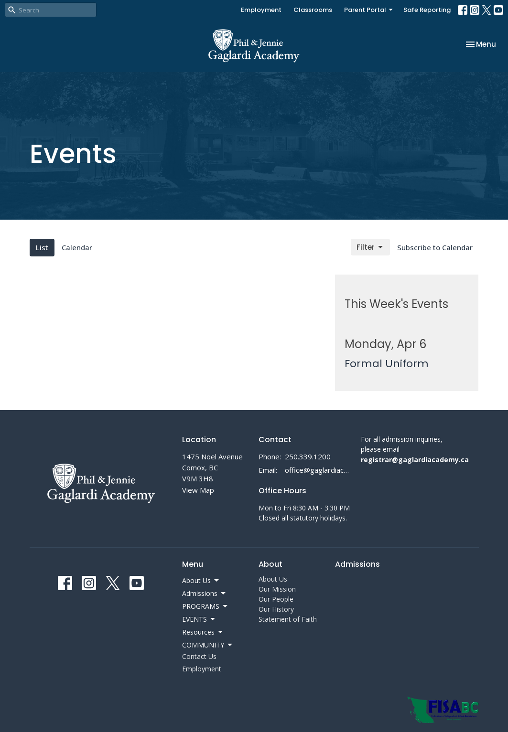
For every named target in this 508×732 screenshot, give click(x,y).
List (42, 247)
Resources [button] (203, 632)
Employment (261, 9)
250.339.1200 (308, 456)
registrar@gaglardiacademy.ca (415, 459)
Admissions (357, 564)
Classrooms (312, 9)
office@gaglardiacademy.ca (318, 470)
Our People (276, 599)
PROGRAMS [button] (205, 606)
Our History (276, 609)
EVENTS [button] (199, 619)
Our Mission (277, 589)
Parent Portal (369, 9)
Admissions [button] (204, 593)
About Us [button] (201, 580)
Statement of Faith (288, 619)
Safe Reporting (427, 9)
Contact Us (199, 656)
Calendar (77, 247)
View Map (198, 490)
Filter (370, 247)
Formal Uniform (387, 363)
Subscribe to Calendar (435, 247)
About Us (273, 578)
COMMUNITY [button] (208, 645)
